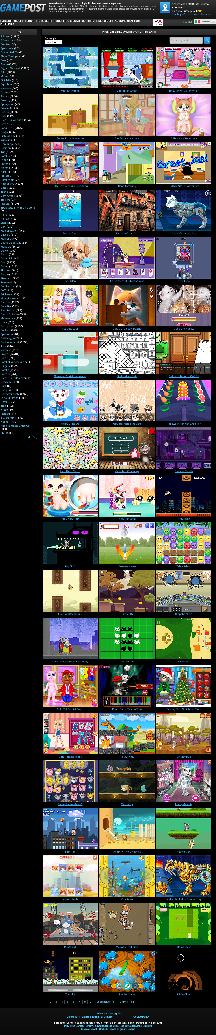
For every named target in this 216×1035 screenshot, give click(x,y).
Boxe (3, 60)
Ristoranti (6, 278)
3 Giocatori (7, 40)
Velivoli (5, 250)
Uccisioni (6, 148)
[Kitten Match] (70, 876)
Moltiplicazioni (9, 230)
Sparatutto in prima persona (18, 207)
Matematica (8, 318)
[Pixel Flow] (184, 258)
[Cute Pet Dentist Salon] (70, 686)
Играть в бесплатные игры (102, 1025)
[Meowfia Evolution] (127, 924)
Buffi (3, 290)
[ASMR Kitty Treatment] (184, 115)
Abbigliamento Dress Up (15, 425)
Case (4, 116)
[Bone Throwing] (127, 163)
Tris (3, 152)
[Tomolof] (70, 971)
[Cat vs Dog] (184, 829)
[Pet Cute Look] (70, 305)
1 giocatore (7, 417)
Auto (3, 262)
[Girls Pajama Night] (70, 733)
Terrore (5, 282)
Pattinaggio (8, 338)
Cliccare (5, 234)
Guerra (5, 266)
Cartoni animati (10, 342)
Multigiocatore (9, 298)
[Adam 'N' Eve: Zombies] (127, 829)
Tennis (4, 191)
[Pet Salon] (70, 258)
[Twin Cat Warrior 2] (70, 68)
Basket (5, 222)
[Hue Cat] (70, 829)
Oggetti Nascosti (10, 68)
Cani (3, 226)
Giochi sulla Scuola (12, 120)
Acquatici (6, 258)
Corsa (4, 401)
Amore (5, 64)
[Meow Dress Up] (70, 401)
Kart (3, 386)
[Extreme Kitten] (127, 543)
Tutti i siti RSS (82, 1016)
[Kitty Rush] (184, 496)
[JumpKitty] (127, 591)
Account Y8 (7, 183)
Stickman (6, 294)
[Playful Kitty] (127, 733)
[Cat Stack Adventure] (127, 115)
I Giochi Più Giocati (67, 21)
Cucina (5, 112)
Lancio (5, 159)
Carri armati (8, 195)
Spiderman (7, 334)
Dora (3, 124)
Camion (5, 302)
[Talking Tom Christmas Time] (184, 686)
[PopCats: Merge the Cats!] (127, 401)
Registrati (206, 14)
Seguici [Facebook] (187, 21)
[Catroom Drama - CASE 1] (184, 353)
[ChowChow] (184, 924)
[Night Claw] (184, 971)
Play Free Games (74, 1025)
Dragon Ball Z (9, 52)
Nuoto (4, 409)
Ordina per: (51, 38)
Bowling (5, 100)
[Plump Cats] (70, 210)
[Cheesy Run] (184, 733)
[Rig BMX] (70, 543)
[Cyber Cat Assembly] (184, 210)
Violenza (6, 88)
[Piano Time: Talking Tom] (127, 686)
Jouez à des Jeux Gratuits (136, 1025)
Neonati (5, 421)
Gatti (3, 187)
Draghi (5, 132)
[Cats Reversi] (127, 638)
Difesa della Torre (11, 242)
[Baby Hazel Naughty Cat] (184, 68)
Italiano (202, 21)
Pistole (5, 92)
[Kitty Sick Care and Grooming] (70, 163)
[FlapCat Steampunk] (70, 591)
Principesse (7, 326)
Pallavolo (6, 218)
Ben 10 (5, 44)
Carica (70, 1016)
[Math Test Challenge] (127, 448)
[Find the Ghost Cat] (127, 210)
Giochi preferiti (180, 14)
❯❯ (126, 1002)
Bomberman (8, 286)
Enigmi (5, 354)
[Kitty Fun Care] (127, 496)
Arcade (5, 96)
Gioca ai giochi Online (122, 1029)
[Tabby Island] (184, 543)
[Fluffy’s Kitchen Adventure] (184, 163)
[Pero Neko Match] (70, 448)
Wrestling (6, 140)
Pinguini (6, 366)
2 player (5, 36)
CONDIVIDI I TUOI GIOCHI (97, 21)
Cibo (3, 72)
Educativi (6, 175)
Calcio (4, 358)
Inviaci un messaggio (108, 1013)
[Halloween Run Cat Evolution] (184, 401)
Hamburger (7, 144)
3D (2, 432)
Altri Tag (32, 437)
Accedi (195, 14)
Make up (6, 246)
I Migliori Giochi (11, 21)
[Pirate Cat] (70, 924)
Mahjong (6, 238)
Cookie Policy (141, 1016)
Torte (4, 346)
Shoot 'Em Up (9, 56)
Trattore (5, 199)
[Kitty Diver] (127, 876)
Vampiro (6, 350)
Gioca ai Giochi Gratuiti (94, 1029)
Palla (4, 214)
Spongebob (7, 104)
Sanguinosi (7, 128)
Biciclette (6, 80)
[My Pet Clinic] (127, 971)
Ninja (4, 322)
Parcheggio (7, 179)
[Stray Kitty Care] (70, 496)
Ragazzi (5, 203)
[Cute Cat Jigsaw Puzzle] (127, 305)
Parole (4, 254)
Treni (4, 405)
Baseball (6, 108)
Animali (5, 167)
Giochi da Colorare (12, 378)
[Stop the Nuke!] (184, 591)
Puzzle (5, 274)
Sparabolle (7, 48)
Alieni (4, 171)
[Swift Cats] (184, 638)
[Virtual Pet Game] (127, 68)
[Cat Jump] (127, 781)
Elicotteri (6, 270)
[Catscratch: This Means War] (127, 258)
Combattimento (10, 394)
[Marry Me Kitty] (184, 781)
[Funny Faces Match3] (70, 781)
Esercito (5, 374)
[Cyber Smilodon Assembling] (184, 876)
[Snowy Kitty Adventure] (70, 115)
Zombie (5, 155)
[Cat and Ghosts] (184, 448)
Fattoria (5, 163)
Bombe (5, 370)
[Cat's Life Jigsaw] (184, 305)
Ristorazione (8, 136)
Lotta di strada (10, 397)
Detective (6, 306)
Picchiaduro (8, 310)
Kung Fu (6, 390)
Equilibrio (6, 84)
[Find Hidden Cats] (127, 353)
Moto (4, 76)
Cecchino (6, 382)
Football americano (12, 362)
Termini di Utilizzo (102, 1016)
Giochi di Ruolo (10, 314)
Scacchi (5, 413)
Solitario (6, 330)
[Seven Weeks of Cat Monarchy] (70, 638)
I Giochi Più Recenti (38, 21)
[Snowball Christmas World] (70, 353)
